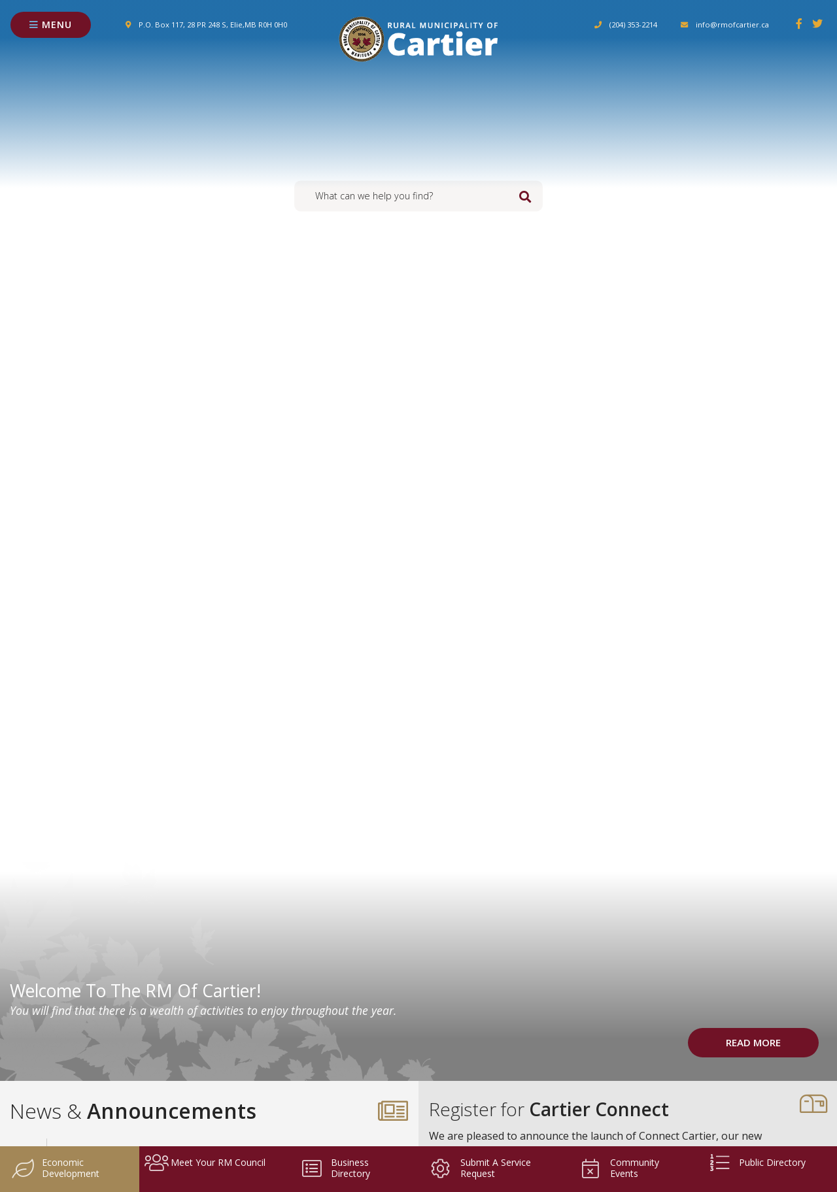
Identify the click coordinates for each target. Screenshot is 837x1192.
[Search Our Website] (418, 195)
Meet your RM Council (205, 1164)
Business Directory (334, 1168)
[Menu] (50, 25)
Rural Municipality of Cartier (418, 39)
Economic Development (54, 1168)
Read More (753, 1042)
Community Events (619, 1168)
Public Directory (757, 1164)
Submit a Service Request (480, 1168)
